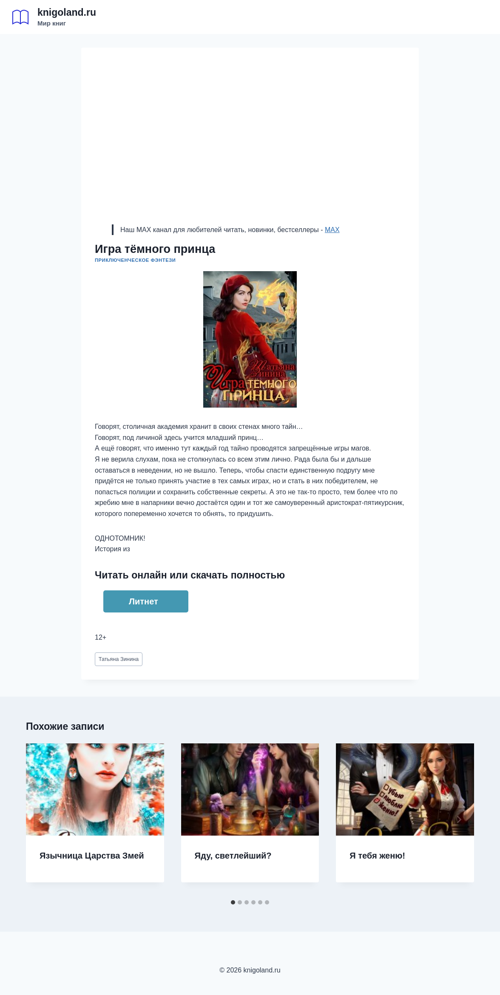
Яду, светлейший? (233, 855)
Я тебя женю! (377, 855)
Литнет (143, 601)
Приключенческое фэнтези (135, 260)
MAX (332, 229)
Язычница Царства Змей (92, 855)
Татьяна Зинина (119, 659)
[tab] (233, 902)
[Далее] (458, 819)
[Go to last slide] (41, 819)
